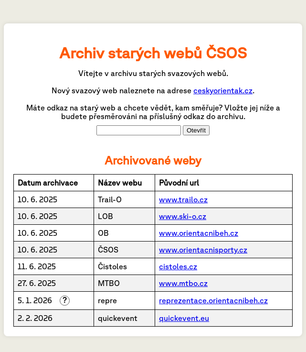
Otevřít (196, 130)
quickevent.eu (184, 318)
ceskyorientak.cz (223, 90)
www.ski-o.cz (182, 216)
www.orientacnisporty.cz (203, 249)
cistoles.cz (178, 266)
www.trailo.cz (183, 199)
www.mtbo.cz (183, 283)
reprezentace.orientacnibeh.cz (213, 300)
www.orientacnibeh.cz (198, 233)
